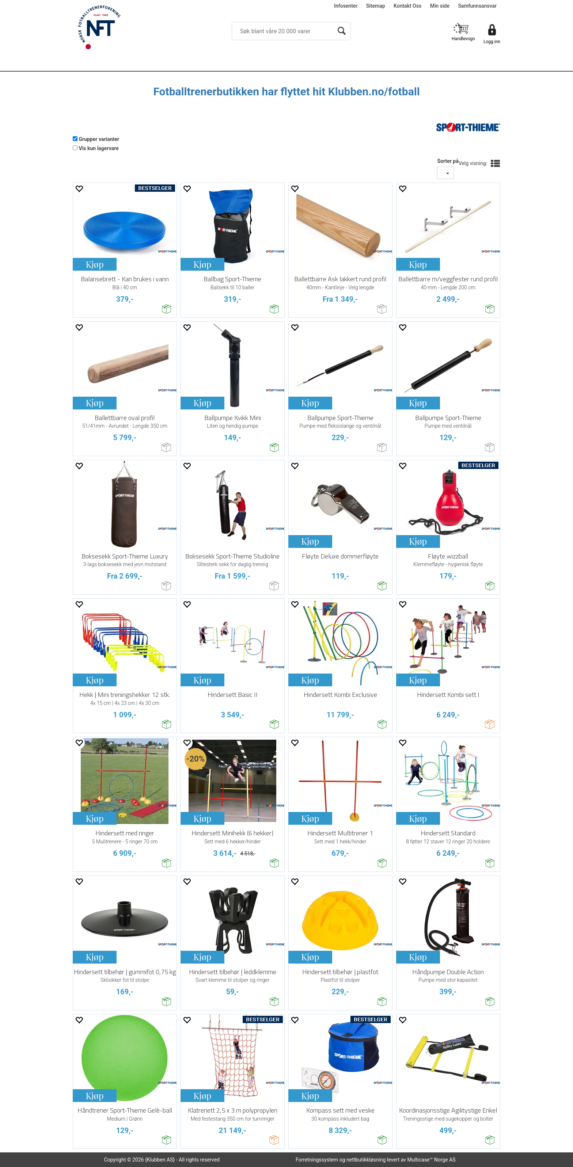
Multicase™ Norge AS (431, 1160)
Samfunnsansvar (477, 6)
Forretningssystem (317, 1160)
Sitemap (375, 6)
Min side (439, 6)
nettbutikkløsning (366, 1160)
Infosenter (345, 6)
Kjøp (94, 264)
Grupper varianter (99, 139)
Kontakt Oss (407, 6)
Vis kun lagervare (98, 148)
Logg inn (491, 41)
